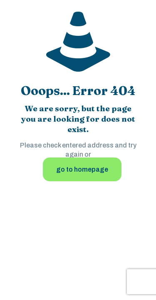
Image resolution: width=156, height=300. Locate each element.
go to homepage (82, 169)
